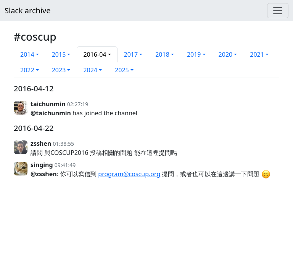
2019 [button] (194, 54)
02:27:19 (78, 104)
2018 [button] (162, 54)
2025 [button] (122, 70)
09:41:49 (65, 165)
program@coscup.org (129, 174)
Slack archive (27, 10)
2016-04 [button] (94, 54)
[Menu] (277, 10)
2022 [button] (27, 70)
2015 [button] (59, 54)
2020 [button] (226, 54)
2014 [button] (27, 54)
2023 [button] (59, 70)
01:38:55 (63, 143)
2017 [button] (131, 54)
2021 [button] (257, 54)
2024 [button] (90, 70)
